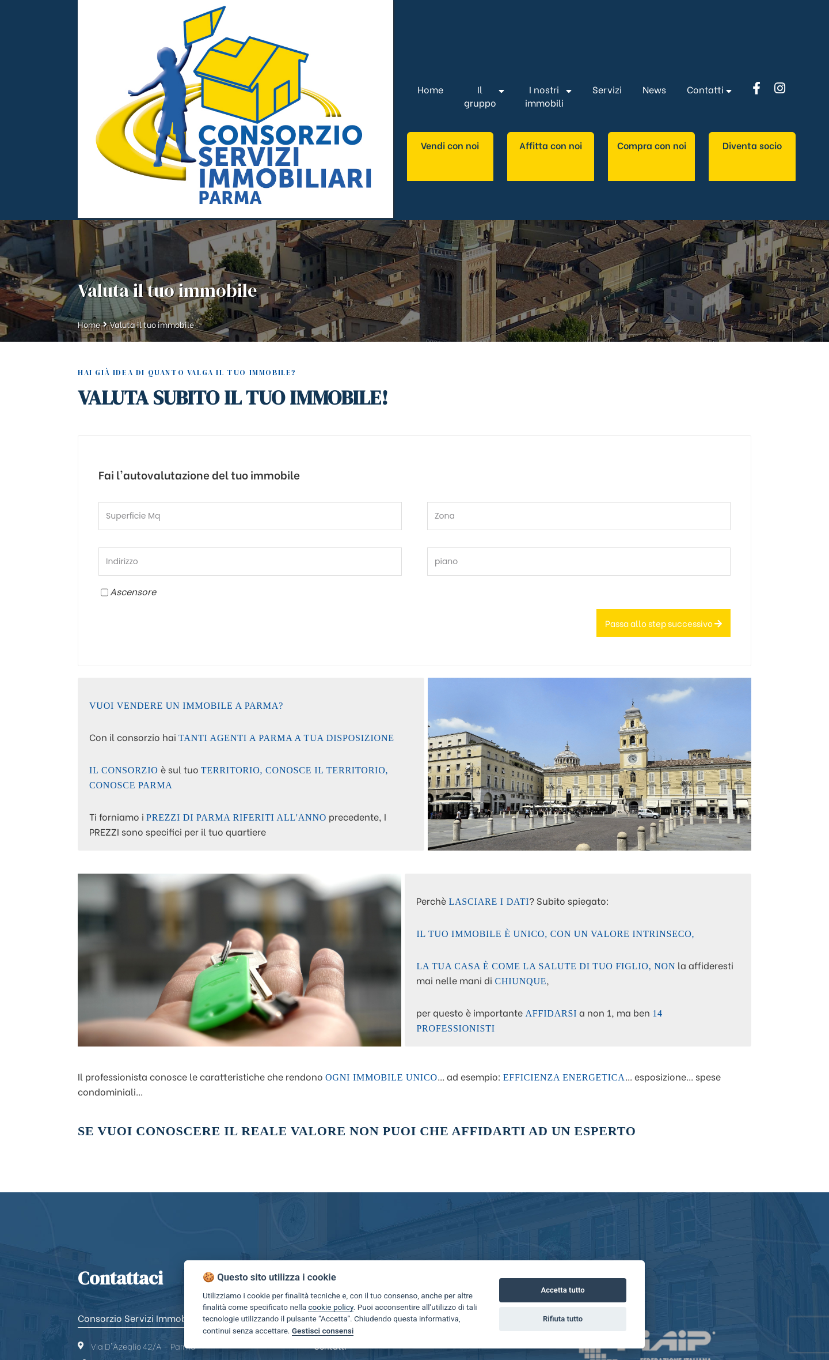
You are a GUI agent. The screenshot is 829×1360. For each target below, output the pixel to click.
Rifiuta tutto (563, 1318)
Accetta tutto (562, 1290)
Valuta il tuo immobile (152, 324)
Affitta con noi (550, 145)
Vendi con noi (450, 145)
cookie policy (330, 1307)
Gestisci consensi (322, 1330)
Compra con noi (651, 145)
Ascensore (133, 591)
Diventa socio (752, 145)
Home (89, 324)
